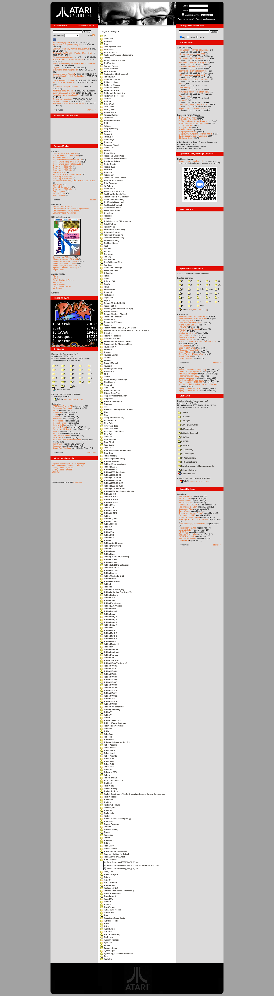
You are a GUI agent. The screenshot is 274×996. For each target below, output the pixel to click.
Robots (105, 775)
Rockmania (107, 813)
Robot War (106, 769)
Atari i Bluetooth (186, 496)
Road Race (107, 448)
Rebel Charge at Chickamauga (115, 221)
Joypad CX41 (59, 68)
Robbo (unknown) (110, 709)
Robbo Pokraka (109, 655)
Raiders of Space (109, 90)
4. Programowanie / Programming (193, 123)
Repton (105, 300)
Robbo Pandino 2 (110, 652)
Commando (58, 417)
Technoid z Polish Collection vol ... (193, 71)
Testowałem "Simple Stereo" (191, 513)
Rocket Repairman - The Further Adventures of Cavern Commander (132, 794)
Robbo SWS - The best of (113, 663)
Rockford (106, 802)
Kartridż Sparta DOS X (63, 158)
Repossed (106, 298)
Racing (105, 58)
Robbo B (106, 549)
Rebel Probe (107, 227)
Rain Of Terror (108, 112)
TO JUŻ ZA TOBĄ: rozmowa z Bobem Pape (197, 342)
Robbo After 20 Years (111, 543)
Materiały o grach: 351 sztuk (65, 265)
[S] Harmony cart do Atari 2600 (192, 54)
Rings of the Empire (111, 401)
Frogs (55, 410)
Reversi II (106, 366)
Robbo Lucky (108, 609)
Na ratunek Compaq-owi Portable (67, 87)
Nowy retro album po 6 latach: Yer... (194, 92)
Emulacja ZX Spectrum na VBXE (67, 174)
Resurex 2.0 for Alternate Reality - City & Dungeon (124, 330)
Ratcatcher (107, 175)
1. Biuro (183, 412)
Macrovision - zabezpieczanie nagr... (194, 79)
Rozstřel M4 (107, 907)
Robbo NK (106, 647)
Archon (56, 433)
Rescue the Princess (111, 322)
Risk (104, 415)
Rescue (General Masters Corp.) (116, 308)
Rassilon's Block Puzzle (112, 156)
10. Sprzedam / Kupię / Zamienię (193, 136)
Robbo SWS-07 (108, 682)
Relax (104, 287)
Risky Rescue (108, 420)
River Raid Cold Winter (112, 431)
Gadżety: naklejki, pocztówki (191, 380)
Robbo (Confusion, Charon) (114, 557)
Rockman (106, 810)
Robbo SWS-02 (108, 669)
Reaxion (105, 219)
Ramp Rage (107, 140)
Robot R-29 (107, 758)
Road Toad (106, 453)
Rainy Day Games (110, 120)
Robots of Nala (108, 778)
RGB (104, 374)
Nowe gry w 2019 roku (62, 168)
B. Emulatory (185, 450)
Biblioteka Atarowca (60, 217)
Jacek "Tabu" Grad (187, 348)
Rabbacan (106, 39)
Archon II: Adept (60, 427)
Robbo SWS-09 (108, 688)
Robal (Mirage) (108, 456)
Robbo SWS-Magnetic (112, 707)
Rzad (104, 956)
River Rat (106, 437)
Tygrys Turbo (184, 511)
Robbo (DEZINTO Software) (114, 565)
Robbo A (105, 540)
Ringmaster (107, 399)
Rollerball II (107, 840)
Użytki (192, 37)
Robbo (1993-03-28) (110, 475)
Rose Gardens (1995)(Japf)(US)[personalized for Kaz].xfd (131, 865)
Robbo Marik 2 (108, 633)
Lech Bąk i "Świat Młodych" (190, 323)
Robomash (107, 739)
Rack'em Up (107, 63)
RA (103, 36)
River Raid (106, 423)
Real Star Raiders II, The (113, 194)
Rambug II (106, 137)
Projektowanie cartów (188, 507)
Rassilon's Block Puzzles (113, 159)
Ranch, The (107, 148)
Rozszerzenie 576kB (188, 528)
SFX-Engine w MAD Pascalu (65, 153)
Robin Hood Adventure (112, 726)
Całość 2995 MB (61, 389)
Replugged (107, 295)
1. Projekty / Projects (188, 117)
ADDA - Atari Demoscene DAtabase (193, 274)
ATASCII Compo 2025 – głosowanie (68, 59)
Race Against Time (110, 47)
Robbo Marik (107, 630)
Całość (58, 399)
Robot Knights (108, 756)
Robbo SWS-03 (108, 671)
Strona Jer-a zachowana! (63, 57)
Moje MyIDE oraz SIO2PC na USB (193, 519)
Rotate (105, 877)
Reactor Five (107, 188)
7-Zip (74, 399)
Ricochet (106, 385)
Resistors (106, 325)
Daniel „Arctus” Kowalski (189, 329)
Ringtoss (106, 404)
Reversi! (105, 360)
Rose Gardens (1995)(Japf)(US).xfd (121, 868)
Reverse (105, 352)
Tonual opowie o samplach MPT (66, 95)
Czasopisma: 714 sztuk (63, 257)
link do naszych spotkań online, (192, 161)
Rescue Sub (107, 319)
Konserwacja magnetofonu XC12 (67, 164)
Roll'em (105, 838)
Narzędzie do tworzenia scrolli (66, 155)
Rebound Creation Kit (111, 235)
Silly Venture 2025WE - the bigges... (194, 58)
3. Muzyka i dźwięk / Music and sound (195, 121)
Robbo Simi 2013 (109, 660)
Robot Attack (108, 748)
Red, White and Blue (111, 262)
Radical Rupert (108, 71)
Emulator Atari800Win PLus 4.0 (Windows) (71, 209)
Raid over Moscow (110, 85)
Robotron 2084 (108, 772)
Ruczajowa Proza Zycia (112, 918)
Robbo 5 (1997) (108, 519)
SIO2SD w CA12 (186, 503)
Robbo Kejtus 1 (109, 595)
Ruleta (105, 926)
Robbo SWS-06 (108, 679)
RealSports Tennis (110, 210)
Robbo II (105, 584)
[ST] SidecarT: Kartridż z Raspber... (194, 50)
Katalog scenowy (185, 278)
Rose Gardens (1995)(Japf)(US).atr (120, 862)
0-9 (55, 365)
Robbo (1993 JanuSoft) (112, 472)
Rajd (104, 123)
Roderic (105, 827)
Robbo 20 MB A (109, 497)
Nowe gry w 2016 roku (62, 176)
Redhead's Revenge (111, 268)
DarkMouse (184, 540)
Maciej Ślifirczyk (186, 352)
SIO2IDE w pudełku (187, 536)
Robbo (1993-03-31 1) (111, 483)
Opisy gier (56, 404)
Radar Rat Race (109, 69)
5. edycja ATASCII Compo (64, 93)
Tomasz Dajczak (186, 321)
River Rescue (108, 439)
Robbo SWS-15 (108, 704)
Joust (55, 414)
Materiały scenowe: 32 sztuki (65, 259)
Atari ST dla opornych (62, 187)
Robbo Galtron (108, 578)
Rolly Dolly (107, 846)
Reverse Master (109, 355)
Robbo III (106, 587)
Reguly (105, 284)
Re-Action (106, 186)
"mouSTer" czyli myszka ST (190, 372)
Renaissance (107, 289)
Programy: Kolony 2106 (189, 376)
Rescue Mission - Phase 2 (113, 314)
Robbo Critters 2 (109, 562)
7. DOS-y (183, 437)
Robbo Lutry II (108, 617)
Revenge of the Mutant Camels (116, 341)
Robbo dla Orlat (109, 570)
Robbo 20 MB (108, 494)
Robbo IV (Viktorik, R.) (112, 590)
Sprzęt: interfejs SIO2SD (189, 390)
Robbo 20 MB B (109, 499)
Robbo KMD (107, 600)
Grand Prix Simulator (62, 448)
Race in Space (108, 52)
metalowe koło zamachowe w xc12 (193, 67)
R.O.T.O (105, 880)
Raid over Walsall (110, 88)
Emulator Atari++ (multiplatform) (66, 211)
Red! (104, 246)
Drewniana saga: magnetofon (65, 70)
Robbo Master (108, 641)
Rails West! (107, 104)
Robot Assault (108, 745)
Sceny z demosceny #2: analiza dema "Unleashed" (75, 63)
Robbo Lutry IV (108, 622)
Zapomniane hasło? (186, 19)
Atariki (55, 276)
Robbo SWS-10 (108, 690)
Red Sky (105, 257)
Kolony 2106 (58, 425)
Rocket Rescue (108, 797)
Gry (183, 37)
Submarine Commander (63, 408)
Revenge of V (108, 347)
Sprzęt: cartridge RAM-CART (191, 382)
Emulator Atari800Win (62, 206)
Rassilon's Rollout (110, 161)
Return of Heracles (110, 336)
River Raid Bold (109, 429)
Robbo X (105, 718)
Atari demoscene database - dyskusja (68, 466)
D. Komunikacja (187, 458)
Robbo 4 (105, 516)
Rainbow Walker (109, 115)
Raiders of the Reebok (112, 96)
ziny (200, 306)
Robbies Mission (109, 461)
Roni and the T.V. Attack (112, 857)
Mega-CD (183, 100)
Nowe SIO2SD (185, 500)
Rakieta (105, 126)
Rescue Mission (109, 311)
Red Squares (107, 259)
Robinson (106, 729)
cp (217, 281)
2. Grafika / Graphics (188, 119)
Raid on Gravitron (110, 80)
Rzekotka (106, 959)
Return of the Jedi (110, 339)
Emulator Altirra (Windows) (64, 213)
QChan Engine (59, 193)
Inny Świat (57, 444)
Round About (108, 896)
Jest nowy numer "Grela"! (64, 74)
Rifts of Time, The (110, 393)
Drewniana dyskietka (62, 99)
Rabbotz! (106, 41)
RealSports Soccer (110, 208)
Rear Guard (107, 213)
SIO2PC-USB (185, 498)
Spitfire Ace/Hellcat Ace (63, 429)
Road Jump (107, 445)
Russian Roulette (109, 940)
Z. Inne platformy (187, 470)
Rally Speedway (109, 128)
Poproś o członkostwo (205, 19)
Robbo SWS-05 (108, 677)
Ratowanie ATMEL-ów (188, 505)
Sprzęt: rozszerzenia (187, 378)
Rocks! (105, 816)
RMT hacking (184, 88)
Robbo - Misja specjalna (112, 464)
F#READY (183, 327)
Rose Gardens (108, 859)
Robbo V (105, 712)
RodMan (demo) (109, 829)
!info (200, 289)
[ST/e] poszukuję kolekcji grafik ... (193, 75)
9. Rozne (183, 445)
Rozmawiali (182, 314)
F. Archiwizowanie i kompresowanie (196, 466)
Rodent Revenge (109, 824)
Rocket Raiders (109, 791)
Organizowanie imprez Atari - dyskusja (68, 463)
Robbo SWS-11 (108, 693)
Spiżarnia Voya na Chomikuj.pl (66, 268)
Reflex (104, 279)
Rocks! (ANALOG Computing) (115, 818)
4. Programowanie (188, 425)
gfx (218, 285)
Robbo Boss (107, 551)
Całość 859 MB (186, 474)
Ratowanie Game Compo (113, 178)
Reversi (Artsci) (109, 363)
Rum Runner (107, 929)
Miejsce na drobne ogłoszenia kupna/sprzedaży (199, 384)
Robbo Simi (107, 658)
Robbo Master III (109, 644)
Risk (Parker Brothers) (112, 418)
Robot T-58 (107, 767)
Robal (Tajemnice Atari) (112, 459)
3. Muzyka (184, 421)
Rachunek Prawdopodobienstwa (116, 55)
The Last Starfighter (61, 435)
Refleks (105, 276)
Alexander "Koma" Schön (189, 350)
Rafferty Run (107, 77)
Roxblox (105, 902)
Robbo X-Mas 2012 (110, 720)
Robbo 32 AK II (108, 513)
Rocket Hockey (108, 789)
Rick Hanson (107, 382)
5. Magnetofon (186, 429)
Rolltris (105, 843)
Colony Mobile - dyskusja (62, 468)
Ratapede (106, 172)
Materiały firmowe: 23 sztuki (65, 263)
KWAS (182, 83)
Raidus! (105, 99)
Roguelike (106, 835)
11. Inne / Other (185, 138)
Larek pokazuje (59, 172)
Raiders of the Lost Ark (112, 93)
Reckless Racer (109, 243)
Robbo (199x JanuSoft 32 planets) (117, 491)
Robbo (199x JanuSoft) (112, 489)
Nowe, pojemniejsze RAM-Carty (192, 369)
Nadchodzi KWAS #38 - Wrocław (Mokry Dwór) (73, 53)
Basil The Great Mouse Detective (67, 440)
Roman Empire (108, 849)
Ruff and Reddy (109, 921)
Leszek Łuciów (185, 339)
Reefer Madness (109, 270)
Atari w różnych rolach (188, 534)
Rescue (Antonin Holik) (112, 303)
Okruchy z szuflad (60, 101)
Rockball (106, 783)
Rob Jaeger (184, 346)
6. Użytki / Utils (185, 127)
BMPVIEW (57, 185)
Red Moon (106, 254)
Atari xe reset (184, 96)
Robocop (106, 737)
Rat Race (106, 169)
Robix (104, 731)
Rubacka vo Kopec (110, 910)
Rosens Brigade (109, 874)
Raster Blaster (108, 164)
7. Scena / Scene (186, 130)
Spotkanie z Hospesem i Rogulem (67, 45)
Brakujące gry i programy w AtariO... (194, 104)
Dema (201, 37)
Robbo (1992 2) (108, 469)
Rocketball (106, 799)
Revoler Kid (107, 371)
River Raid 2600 (109, 426)
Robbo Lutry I (108, 614)
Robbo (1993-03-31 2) (111, 486)
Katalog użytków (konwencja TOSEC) (194, 478)
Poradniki (55, 151)
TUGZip (80, 399)
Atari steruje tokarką (187, 538)
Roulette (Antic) (109, 888)
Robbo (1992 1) (108, 467)
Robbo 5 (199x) (108, 521)
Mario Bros (57, 419)
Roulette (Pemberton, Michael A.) (117, 891)
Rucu (104, 915)
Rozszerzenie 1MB (187, 515)
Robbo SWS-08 (108, 685)
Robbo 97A (107, 532)
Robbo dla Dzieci (109, 568)
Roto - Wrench (108, 882)
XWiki (55, 278)
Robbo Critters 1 (109, 559)
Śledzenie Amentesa (187, 337)
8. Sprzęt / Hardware (188, 132)
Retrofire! (106, 333)
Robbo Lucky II (108, 611)
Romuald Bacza (186, 335)
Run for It (106, 932)
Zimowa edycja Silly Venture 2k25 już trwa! (71, 49)
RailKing (105, 101)
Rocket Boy (107, 786)
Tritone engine (59, 191)
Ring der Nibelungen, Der (113, 396)
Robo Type (106, 734)
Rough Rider (107, 885)
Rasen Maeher (108, 153)
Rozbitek (106, 904)
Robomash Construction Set (115, 742)
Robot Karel (107, 753)
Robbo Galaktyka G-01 (112, 576)
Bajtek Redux (58, 270)
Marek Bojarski (185, 356)
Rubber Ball (107, 913)
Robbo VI (106, 715)
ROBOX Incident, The (111, 780)
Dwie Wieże (58, 438)
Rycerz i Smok (108, 948)
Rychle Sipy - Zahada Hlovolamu (116, 953)
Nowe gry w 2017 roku (62, 170)
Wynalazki (181, 494)
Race (104, 44)
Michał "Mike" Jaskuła (188, 325)
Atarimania (57, 282)
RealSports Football (111, 205)
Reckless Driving (109, 240)
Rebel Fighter (108, 224)
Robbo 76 (106, 527)
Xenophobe (58, 421)
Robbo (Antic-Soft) (110, 546)
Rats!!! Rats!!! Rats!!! (111, 180)
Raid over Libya (109, 82)
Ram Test (106, 131)
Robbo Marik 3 (108, 636)
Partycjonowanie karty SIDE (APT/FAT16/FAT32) (74, 181)
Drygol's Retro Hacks (62, 286)
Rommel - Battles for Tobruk (114, 854)
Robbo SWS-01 (108, 666)
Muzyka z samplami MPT (64, 91)
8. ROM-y (184, 441)
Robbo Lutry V (108, 625)
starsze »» (91, 110)
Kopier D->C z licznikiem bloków (192, 109)
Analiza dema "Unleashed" (64, 82)
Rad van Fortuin (109, 66)
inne (73, 386)
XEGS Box (183, 532)
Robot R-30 (107, 761)
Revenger (106, 349)
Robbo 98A (107, 538)
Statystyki (56, 472)
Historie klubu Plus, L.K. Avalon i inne (69, 76)
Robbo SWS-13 (108, 698)
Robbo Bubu (107, 554)
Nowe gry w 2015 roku (62, 179)
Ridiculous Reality (110, 390)
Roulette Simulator (110, 893)
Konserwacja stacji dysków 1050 (67, 162)
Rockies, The (108, 808)
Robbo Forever (59, 423)
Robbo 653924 (108, 524)
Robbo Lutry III (108, 619)
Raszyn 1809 (107, 167)
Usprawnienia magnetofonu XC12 (67, 160)
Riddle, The (107, 388)
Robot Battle (107, 750)
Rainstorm (106, 118)
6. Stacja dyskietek (188, 433)
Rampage (106, 142)
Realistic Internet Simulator (114, 197)
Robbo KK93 (107, 598)
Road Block (107, 442)
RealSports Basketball (112, 202)
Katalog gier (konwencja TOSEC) (66, 394)
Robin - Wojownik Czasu (113, 723)
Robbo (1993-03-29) (110, 478)
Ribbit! (105, 377)
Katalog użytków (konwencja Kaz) (192, 401)
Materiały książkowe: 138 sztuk (66, 261)
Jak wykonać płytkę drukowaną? (193, 524)
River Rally (107, 434)
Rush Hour (106, 937)
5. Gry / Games (185, 125)
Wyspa (56, 431)
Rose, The (106, 872)
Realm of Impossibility (112, 200)
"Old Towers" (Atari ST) (63, 406)
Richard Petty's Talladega (113, 379)
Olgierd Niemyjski (186, 358)
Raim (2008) (107, 109)
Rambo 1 (106, 134)
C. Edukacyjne (186, 454)
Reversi (105, 358)
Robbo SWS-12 (108, 696)
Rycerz (105, 945)
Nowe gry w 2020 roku (62, 166)
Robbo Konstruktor (110, 603)
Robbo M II (106, 628)
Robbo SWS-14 (108, 701)
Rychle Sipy (107, 951)
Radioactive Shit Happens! (114, 74)
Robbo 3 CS (107, 508)
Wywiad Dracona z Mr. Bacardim (193, 318)
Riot (103, 407)
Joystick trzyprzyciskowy (189, 517)
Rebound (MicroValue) (112, 238)
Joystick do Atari (186, 509)
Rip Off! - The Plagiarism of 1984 (116, 409)
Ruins (104, 923)
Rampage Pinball (109, 145)
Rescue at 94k (108, 306)
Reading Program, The (112, 191)
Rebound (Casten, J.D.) (112, 229)
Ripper (105, 412)
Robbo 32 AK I (108, 510)
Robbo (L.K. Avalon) (111, 606)
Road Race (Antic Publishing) (115, 450)
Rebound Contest (110, 232)
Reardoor (106, 216)
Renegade (106, 292)
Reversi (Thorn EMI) (111, 368)
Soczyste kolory (185, 530)
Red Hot (105, 248)
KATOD (182, 331)
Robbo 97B (107, 535)
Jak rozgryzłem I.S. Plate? (64, 80)
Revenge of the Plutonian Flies (116, 344)
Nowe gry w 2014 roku (62, 189)
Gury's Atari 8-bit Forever (63, 280)
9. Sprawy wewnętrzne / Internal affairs (195, 134)
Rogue (105, 832)
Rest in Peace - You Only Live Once (118, 328)
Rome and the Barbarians (113, 851)
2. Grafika (184, 417)
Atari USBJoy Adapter (188, 374)
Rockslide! (106, 821)
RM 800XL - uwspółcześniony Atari (194, 62)
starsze (93, 200)
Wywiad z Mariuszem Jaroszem (192, 316)
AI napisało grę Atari (61, 42)
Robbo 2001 (107, 505)
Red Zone (106, 265)
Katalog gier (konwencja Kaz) (64, 354)
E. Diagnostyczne (187, 462)
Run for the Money (110, 934)
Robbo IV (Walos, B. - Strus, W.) (116, 592)
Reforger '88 (107, 281)
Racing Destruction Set (112, 60)
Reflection (106, 273)
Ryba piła (106, 942)
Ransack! (106, 150)
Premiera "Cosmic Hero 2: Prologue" (68, 103)
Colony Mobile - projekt (62, 470)
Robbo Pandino (109, 649)
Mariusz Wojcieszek (187, 333)
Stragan (180, 367)
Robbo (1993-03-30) (110, 480)
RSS (91, 35)
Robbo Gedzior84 (110, 581)
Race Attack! (107, 49)
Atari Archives (59, 284)
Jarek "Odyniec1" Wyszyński (191, 354)
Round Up (106, 899)
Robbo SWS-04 (108, 674)
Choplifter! (57, 412)
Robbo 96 (106, 529)
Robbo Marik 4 (108, 638)
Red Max (105, 251)
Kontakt (55, 293)
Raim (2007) (107, 107)
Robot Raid (107, 764)
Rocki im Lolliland (110, 805)
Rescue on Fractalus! (111, 317)
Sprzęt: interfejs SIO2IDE (189, 388)
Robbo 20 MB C (109, 502)
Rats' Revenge (108, 183)
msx (209, 293)
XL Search (57, 289)
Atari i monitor (59, 195)
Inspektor (57, 446)
